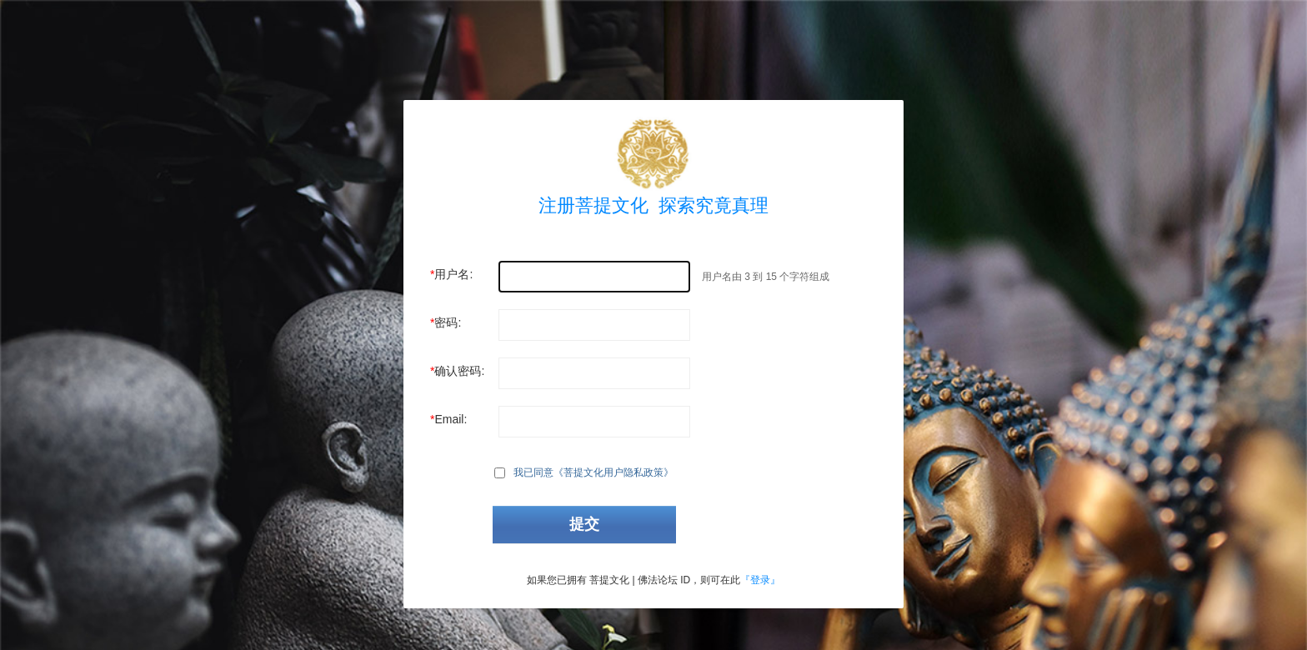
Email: (450, 419)
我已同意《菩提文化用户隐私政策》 (593, 472)
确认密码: (459, 371)
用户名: (453, 274)
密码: (447, 322)
